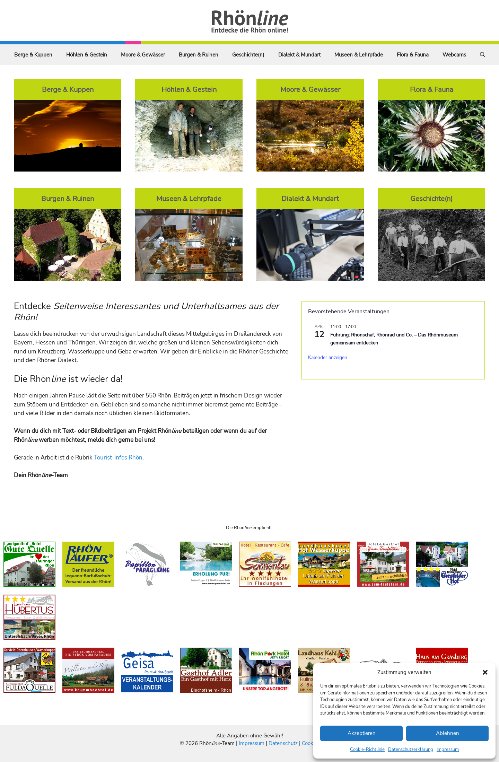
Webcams (454, 54)
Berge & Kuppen (33, 54)
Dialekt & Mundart (299, 54)
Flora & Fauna (413, 54)
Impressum (448, 749)
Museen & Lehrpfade (358, 54)
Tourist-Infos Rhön (118, 458)
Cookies (310, 743)
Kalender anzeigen (327, 357)
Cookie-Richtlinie (367, 749)
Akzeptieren (362, 733)
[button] (485, 672)
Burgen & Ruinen (198, 54)
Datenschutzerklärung (410, 749)
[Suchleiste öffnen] (482, 54)
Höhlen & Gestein (86, 54)
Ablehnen (447, 733)
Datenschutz (283, 743)
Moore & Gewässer (143, 54)
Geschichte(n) (248, 54)
